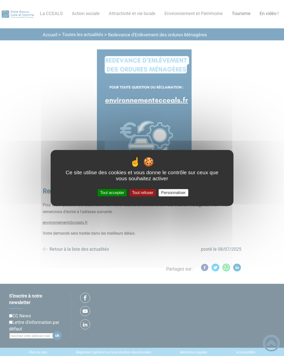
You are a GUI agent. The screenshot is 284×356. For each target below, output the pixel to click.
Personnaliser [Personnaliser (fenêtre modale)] (173, 193)
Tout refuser (142, 193)
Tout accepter (112, 193)
